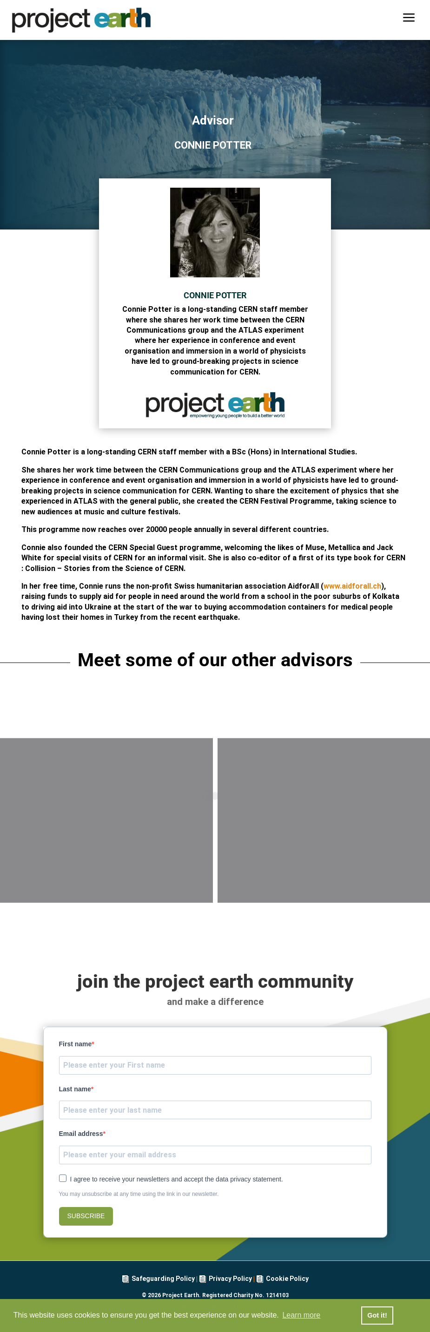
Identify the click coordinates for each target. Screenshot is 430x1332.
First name (75, 1044)
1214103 (277, 1295)
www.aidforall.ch (352, 586)
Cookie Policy (287, 1278)
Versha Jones (324, 863)
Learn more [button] (301, 1315)
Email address (81, 1133)
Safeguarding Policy (163, 1278)
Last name (75, 1089)
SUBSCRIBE (86, 1216)
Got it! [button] (377, 1315)
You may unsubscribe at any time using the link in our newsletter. (139, 1194)
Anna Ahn (106, 863)
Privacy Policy (230, 1278)
